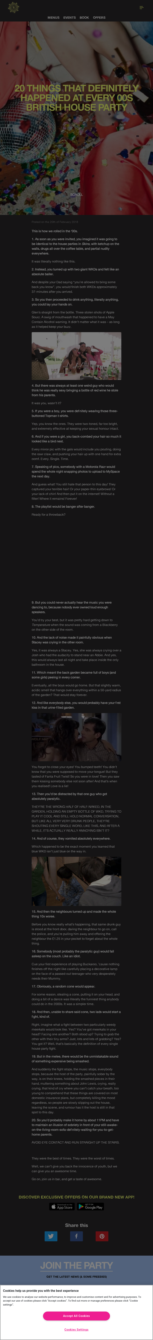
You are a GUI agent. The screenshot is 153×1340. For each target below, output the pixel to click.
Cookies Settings (77, 1329)
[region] (76, 1312)
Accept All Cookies (76, 1316)
